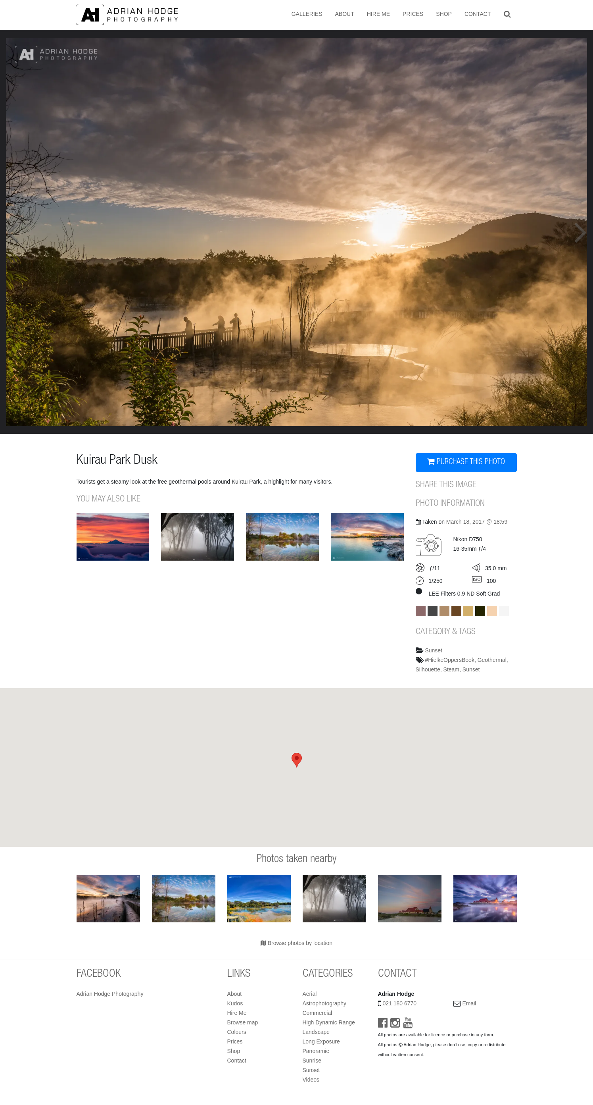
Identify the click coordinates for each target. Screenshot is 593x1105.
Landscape (316, 1032)
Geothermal (492, 660)
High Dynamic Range (329, 1022)
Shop (444, 14)
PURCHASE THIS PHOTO (466, 462)
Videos (311, 1079)
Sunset (433, 650)
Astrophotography (325, 1003)
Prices (413, 14)
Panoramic (316, 1051)
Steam (451, 669)
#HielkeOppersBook (449, 660)
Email (469, 1003)
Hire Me (378, 14)
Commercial (317, 1013)
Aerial (310, 994)
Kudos (235, 1003)
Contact (477, 14)
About (344, 14)
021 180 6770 (399, 1003)
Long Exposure (321, 1041)
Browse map (242, 1022)
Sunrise (312, 1060)
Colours (236, 1032)
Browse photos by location (296, 943)
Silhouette (428, 669)
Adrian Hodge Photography (110, 994)
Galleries (307, 14)
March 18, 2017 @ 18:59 (476, 522)
